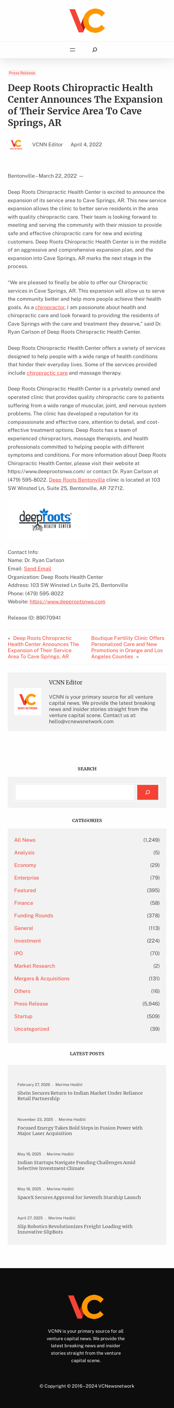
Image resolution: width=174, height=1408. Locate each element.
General (23, 928)
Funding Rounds (33, 916)
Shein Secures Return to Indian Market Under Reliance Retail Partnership (80, 1095)
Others (22, 991)
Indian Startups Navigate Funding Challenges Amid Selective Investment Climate (76, 1165)
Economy (25, 865)
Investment (27, 941)
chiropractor (49, 307)
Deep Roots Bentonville (77, 480)
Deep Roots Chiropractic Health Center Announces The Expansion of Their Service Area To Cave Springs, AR (43, 647)
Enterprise (26, 878)
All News (24, 840)
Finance (23, 903)
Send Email (37, 569)
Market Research (34, 966)
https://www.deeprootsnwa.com (67, 602)
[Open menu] (72, 50)
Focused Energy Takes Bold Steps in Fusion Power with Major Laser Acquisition (80, 1130)
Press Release (22, 73)
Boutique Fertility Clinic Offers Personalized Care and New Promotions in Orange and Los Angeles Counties (127, 647)
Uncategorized (31, 1029)
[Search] (147, 792)
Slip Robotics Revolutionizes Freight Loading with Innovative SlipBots (75, 1229)
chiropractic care (47, 373)
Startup (23, 1016)
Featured (25, 890)
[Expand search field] (94, 49)
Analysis (24, 853)
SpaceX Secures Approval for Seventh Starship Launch (79, 1197)
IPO (18, 953)
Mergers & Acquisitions (42, 978)
